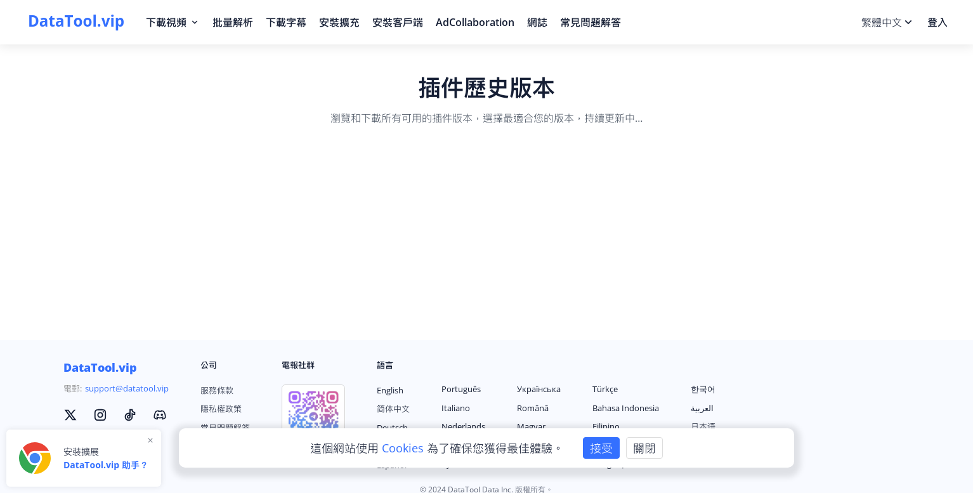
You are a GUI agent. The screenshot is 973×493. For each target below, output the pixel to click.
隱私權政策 (221, 408)
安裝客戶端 (397, 22)
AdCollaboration (475, 22)
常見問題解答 (590, 22)
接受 (601, 448)
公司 (208, 365)
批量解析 (232, 22)
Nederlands (463, 426)
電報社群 (298, 365)
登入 (937, 22)
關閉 (644, 448)
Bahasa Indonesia (625, 408)
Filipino (606, 426)
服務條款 (216, 390)
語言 (385, 365)
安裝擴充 (339, 22)
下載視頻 (173, 22)
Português (461, 389)
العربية (702, 408)
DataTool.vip (100, 367)
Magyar (531, 426)
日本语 (703, 426)
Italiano (455, 408)
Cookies (404, 448)
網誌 (537, 22)
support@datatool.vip (127, 388)
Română (533, 408)
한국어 (703, 389)
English (390, 390)
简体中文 (393, 408)
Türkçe (605, 389)
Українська (539, 389)
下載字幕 (286, 22)
